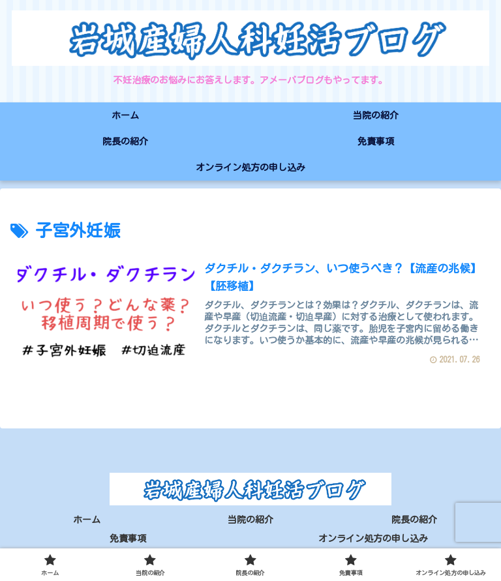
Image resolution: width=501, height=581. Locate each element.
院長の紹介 (414, 519)
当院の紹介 (250, 519)
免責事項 (128, 539)
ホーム (86, 519)
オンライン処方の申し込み (373, 539)
